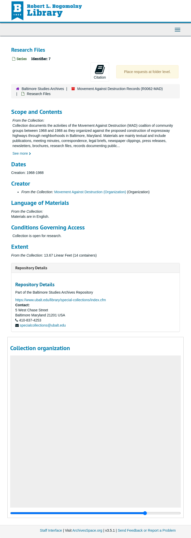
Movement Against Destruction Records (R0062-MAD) (120, 89)
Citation (100, 71)
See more (21, 153)
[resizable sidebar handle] (95, 513)
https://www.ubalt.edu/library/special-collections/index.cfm (60, 300)
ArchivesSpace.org (87, 530)
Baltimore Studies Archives (43, 89)
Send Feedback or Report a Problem (147, 530)
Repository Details (31, 268)
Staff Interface (51, 530)
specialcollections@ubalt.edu (43, 325)
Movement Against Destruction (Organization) (90, 192)
